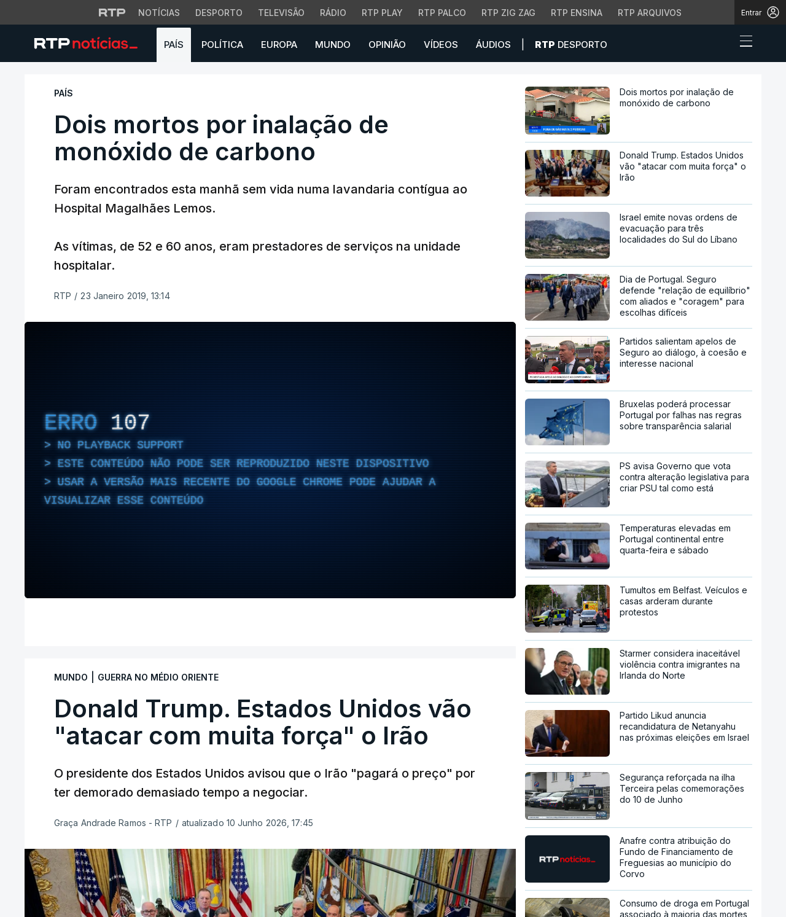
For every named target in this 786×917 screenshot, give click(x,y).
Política (222, 44)
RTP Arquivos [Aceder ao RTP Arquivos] (650, 12)
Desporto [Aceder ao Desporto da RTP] (219, 12)
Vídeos (441, 44)
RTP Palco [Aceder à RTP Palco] (442, 12)
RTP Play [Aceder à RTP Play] (382, 12)
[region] (270, 460)
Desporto (571, 44)
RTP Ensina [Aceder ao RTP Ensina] (576, 12)
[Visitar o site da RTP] (112, 12)
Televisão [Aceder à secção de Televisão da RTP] (281, 12)
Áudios (493, 44)
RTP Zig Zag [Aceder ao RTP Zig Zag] (508, 12)
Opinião (387, 44)
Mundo (333, 44)
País (174, 44)
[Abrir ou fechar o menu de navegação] (742, 43)
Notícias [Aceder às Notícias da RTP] (159, 12)
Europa (279, 44)
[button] (723, 44)
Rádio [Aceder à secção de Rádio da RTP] (333, 12)
